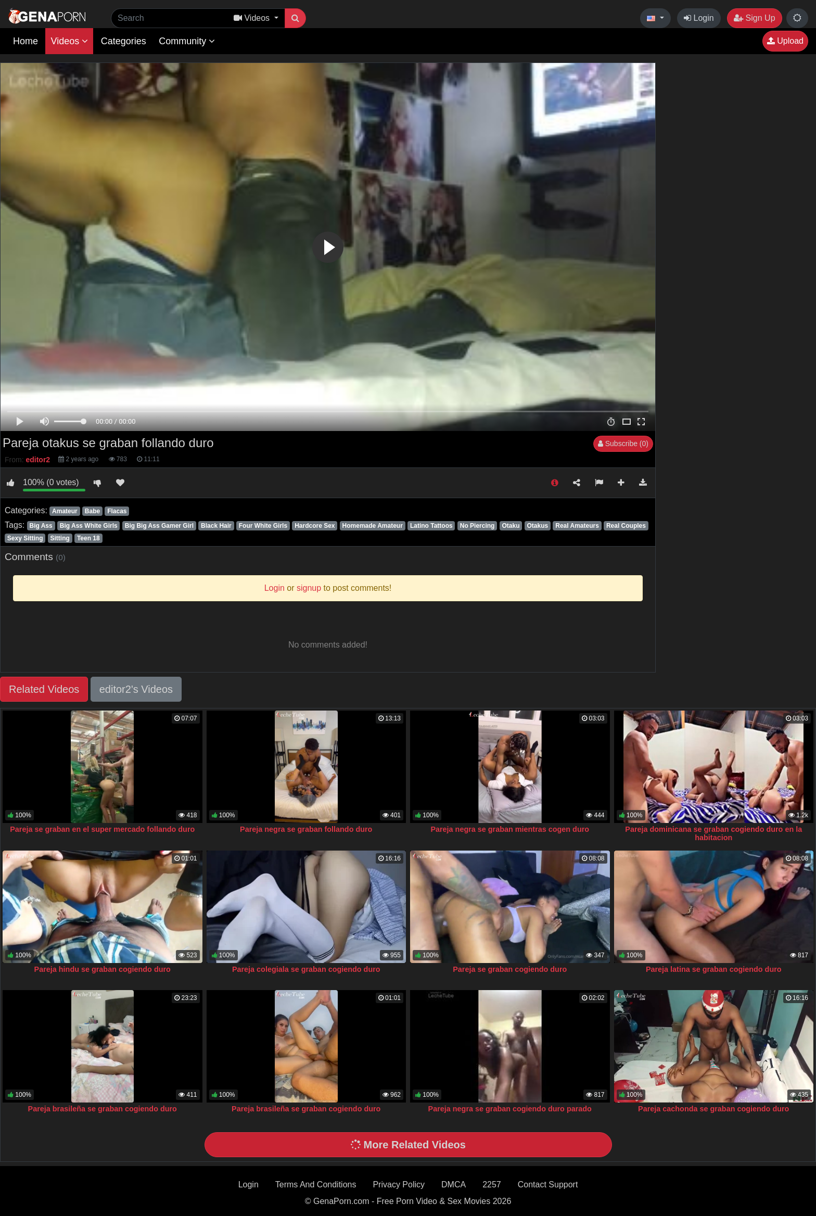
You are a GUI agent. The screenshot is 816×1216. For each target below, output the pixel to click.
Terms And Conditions (315, 1184)
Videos (69, 41)
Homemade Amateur (372, 525)
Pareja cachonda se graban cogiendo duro (713, 1109)
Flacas (116, 511)
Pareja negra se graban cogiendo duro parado (510, 1109)
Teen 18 (88, 538)
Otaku (510, 525)
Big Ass (40, 525)
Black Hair (216, 525)
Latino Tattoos (431, 525)
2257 (491, 1184)
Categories (123, 41)
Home (25, 41)
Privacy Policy (399, 1184)
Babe (92, 511)
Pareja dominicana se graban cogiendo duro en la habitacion (713, 833)
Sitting (60, 538)
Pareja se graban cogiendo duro (510, 969)
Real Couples (626, 525)
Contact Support (548, 1184)
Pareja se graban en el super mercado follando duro (102, 829)
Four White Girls (263, 525)
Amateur (65, 511)
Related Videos (44, 689)
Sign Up (754, 18)
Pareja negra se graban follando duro (306, 829)
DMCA (453, 1184)
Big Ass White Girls (89, 525)
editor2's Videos (136, 689)
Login (699, 18)
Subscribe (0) (623, 443)
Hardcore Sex (315, 525)
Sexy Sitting (25, 538)
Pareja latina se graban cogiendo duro (714, 969)
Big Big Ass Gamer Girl (159, 525)
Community (187, 41)
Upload (785, 40)
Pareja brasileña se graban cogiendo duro (102, 1109)
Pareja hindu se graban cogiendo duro (102, 969)
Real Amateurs (577, 525)
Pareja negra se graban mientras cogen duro (509, 829)
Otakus (538, 525)
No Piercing (477, 525)
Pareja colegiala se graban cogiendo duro (306, 969)
